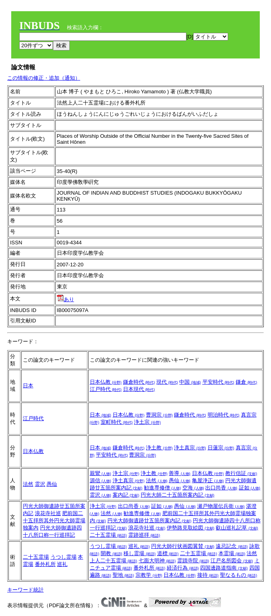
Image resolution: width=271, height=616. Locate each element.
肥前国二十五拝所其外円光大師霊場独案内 (54, 520)
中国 (190, 382)
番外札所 (45, 564)
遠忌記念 (232, 546)
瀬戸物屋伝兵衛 (221, 506)
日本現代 (139, 389)
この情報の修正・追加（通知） (43, 78)
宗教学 (149, 575)
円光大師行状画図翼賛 (182, 546)
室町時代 (117, 422)
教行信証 (241, 473)
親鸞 (100, 473)
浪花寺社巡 (48, 513)
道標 (168, 553)
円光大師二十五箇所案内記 (177, 495)
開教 (111, 553)
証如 (250, 488)
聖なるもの (238, 575)
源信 (100, 480)
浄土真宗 (190, 448)
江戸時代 (106, 389)
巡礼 (62, 564)
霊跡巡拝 (144, 535)
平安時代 (218, 382)
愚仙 (52, 484)
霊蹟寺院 (193, 561)
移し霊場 (139, 553)
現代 (167, 382)
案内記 (126, 495)
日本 (28, 385)
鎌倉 (246, 382)
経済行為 (183, 568)
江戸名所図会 (231, 561)
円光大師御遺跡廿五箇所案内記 (149, 520)
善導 (179, 473)
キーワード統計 (25, 590)
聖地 (123, 575)
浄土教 (159, 448)
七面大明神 (157, 561)
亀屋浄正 (208, 480)
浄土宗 (147, 422)
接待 (208, 575)
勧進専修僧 (162, 488)
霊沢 (40, 484)
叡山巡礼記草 (237, 528)
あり (65, 299)
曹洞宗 (159, 415)
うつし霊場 (64, 557)
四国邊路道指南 (224, 568)
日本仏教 (106, 382)
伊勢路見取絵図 (190, 528)
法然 (28, 484)
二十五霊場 (108, 535)
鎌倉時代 (139, 382)
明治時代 (224, 415)
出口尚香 (221, 488)
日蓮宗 (221, 448)
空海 (193, 488)
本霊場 (231, 553)
